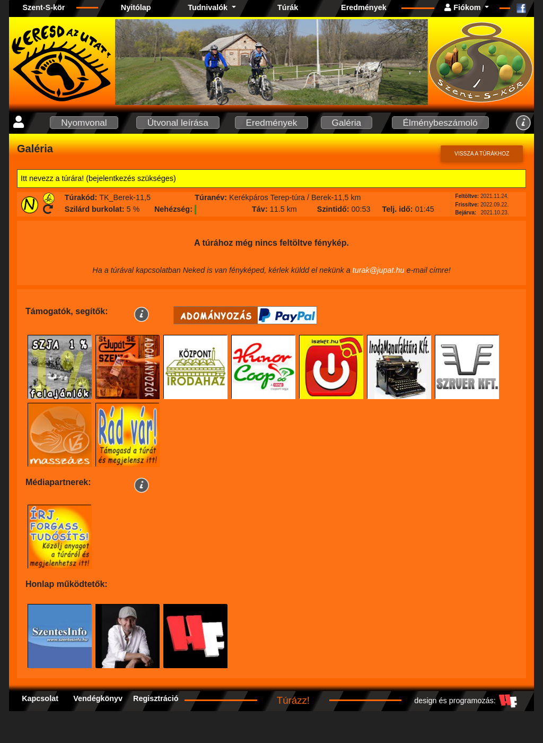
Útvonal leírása (177, 122)
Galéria (347, 122)
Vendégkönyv (97, 698)
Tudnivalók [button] (209, 7)
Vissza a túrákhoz (481, 154)
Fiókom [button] (463, 7)
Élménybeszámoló (440, 122)
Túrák (287, 7)
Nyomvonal (84, 122)
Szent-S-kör (43, 7)
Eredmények (364, 7)
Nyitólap (136, 7)
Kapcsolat (40, 698)
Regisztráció (156, 698)
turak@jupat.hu (379, 270)
